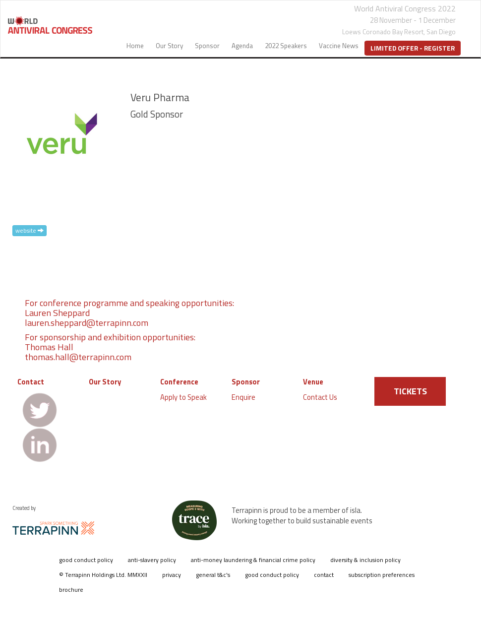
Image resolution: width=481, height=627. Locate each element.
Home (135, 46)
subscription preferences (382, 574)
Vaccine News (339, 46)
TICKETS (410, 391)
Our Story (169, 46)
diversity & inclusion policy (365, 559)
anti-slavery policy (152, 559)
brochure (71, 589)
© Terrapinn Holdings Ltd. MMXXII (103, 574)
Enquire (243, 397)
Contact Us (320, 397)
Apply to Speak (183, 397)
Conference (179, 381)
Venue (313, 381)
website (29, 230)
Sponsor (207, 46)
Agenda (242, 46)
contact (324, 574)
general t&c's (213, 574)
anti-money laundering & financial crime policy (253, 559)
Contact (30, 381)
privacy (171, 574)
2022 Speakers (286, 46)
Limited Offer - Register (412, 48)
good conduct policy (86, 559)
